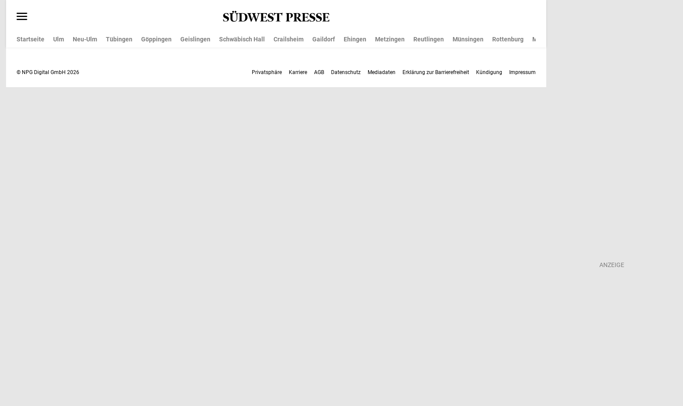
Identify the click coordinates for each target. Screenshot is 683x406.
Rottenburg (508, 39)
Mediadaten (382, 72)
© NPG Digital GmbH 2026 (48, 72)
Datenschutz (346, 72)
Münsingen (468, 39)
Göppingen (156, 39)
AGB (319, 72)
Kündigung (489, 72)
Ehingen (355, 39)
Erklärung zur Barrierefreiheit (435, 72)
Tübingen (119, 39)
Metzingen (390, 39)
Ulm (58, 39)
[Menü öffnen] (22, 17)
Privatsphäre (267, 72)
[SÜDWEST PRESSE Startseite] (276, 16)
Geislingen (195, 39)
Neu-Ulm (85, 39)
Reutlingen (428, 39)
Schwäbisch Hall (242, 39)
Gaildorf (323, 39)
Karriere (298, 72)
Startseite (30, 39)
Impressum (522, 72)
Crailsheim (289, 39)
